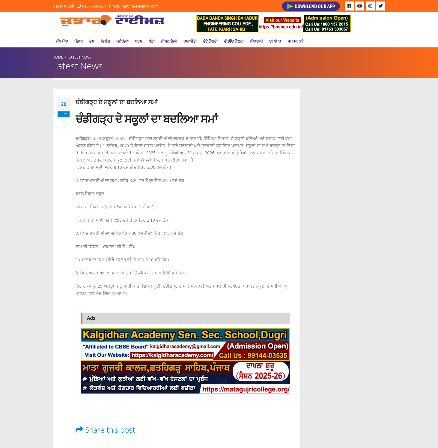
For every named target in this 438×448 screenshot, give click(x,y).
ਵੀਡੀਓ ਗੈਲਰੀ (234, 41)
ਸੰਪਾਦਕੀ (256, 41)
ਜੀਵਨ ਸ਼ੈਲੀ (169, 41)
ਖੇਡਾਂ (152, 41)
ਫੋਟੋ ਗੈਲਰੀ (210, 41)
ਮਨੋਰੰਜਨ (122, 41)
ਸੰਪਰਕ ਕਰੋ (296, 41)
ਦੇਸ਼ (91, 41)
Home (58, 57)
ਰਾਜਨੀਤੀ (190, 41)
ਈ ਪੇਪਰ (275, 41)
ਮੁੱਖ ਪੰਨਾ (62, 41)
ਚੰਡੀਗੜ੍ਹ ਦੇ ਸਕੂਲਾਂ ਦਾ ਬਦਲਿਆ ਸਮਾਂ (117, 102)
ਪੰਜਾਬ (78, 41)
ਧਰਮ (138, 41)
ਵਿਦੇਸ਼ (105, 41)
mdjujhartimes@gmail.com (135, 6)
